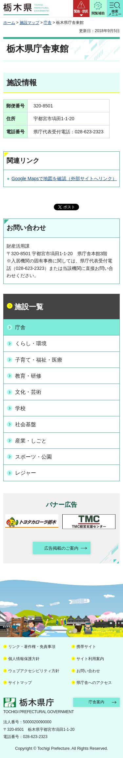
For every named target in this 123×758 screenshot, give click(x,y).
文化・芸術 (28, 392)
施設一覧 (28, 307)
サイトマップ (20, 682)
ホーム (9, 22)
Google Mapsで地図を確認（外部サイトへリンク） (64, 178)
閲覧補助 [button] (98, 13)
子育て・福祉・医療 (38, 360)
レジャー (25, 473)
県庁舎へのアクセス (94, 682)
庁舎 (47, 22)
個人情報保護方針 (24, 658)
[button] (81, 8)
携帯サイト (86, 646)
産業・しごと (31, 441)
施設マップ (29, 22)
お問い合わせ (88, 671)
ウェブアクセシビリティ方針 (33, 671)
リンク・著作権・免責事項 (31, 646)
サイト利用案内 (90, 658)
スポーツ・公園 (33, 457)
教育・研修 (28, 376)
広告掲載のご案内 (61, 548)
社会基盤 (25, 424)
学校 (20, 408)
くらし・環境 (31, 343)
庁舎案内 (96, 702)
